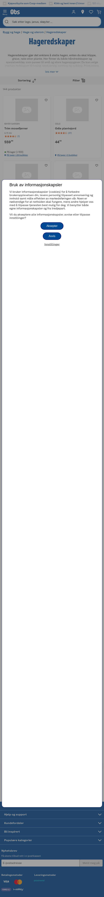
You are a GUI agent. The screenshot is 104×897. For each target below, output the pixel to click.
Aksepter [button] (52, 225)
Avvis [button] (52, 236)
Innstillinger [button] (52, 244)
